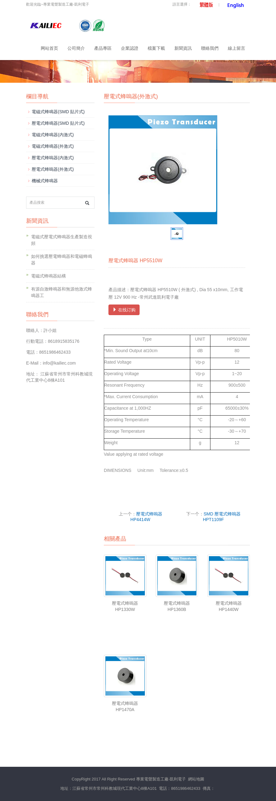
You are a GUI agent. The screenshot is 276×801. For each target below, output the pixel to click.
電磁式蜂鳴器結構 (48, 275)
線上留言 (236, 48)
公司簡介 (76, 48)
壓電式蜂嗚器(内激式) (53, 157)
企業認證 (129, 48)
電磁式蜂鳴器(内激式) (53, 134)
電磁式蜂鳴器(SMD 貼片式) (58, 111)
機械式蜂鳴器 (45, 180)
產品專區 (103, 48)
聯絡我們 (209, 48)
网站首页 (49, 48)
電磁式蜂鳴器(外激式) (53, 146)
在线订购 (124, 309)
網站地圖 (196, 779)
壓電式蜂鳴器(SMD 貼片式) (58, 123)
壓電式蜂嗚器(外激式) (53, 169)
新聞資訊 (183, 48)
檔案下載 (156, 48)
